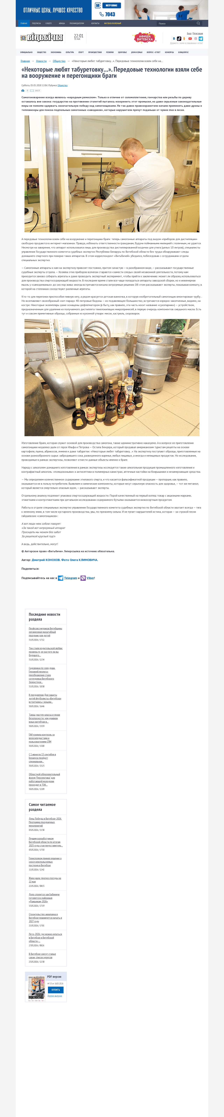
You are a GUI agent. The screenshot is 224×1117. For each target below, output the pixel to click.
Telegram (67, 578)
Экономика (56, 52)
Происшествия (95, 52)
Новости (41, 61)
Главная (25, 61)
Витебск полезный (112, 23)
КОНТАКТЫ (95, 23)
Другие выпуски (54, 995)
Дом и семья (136, 52)
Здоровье (122, 52)
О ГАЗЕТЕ (50, 23)
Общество (41, 52)
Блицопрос (183, 52)
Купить (56, 989)
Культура (70, 52)
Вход (189, 33)
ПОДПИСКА (36, 23)
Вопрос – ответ (153, 52)
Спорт (81, 52)
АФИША (62, 23)
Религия (110, 52)
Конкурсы (169, 52)
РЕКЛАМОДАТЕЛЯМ (78, 23)
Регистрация (198, 33)
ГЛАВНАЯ (23, 23)
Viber (87, 578)
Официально (26, 52)
